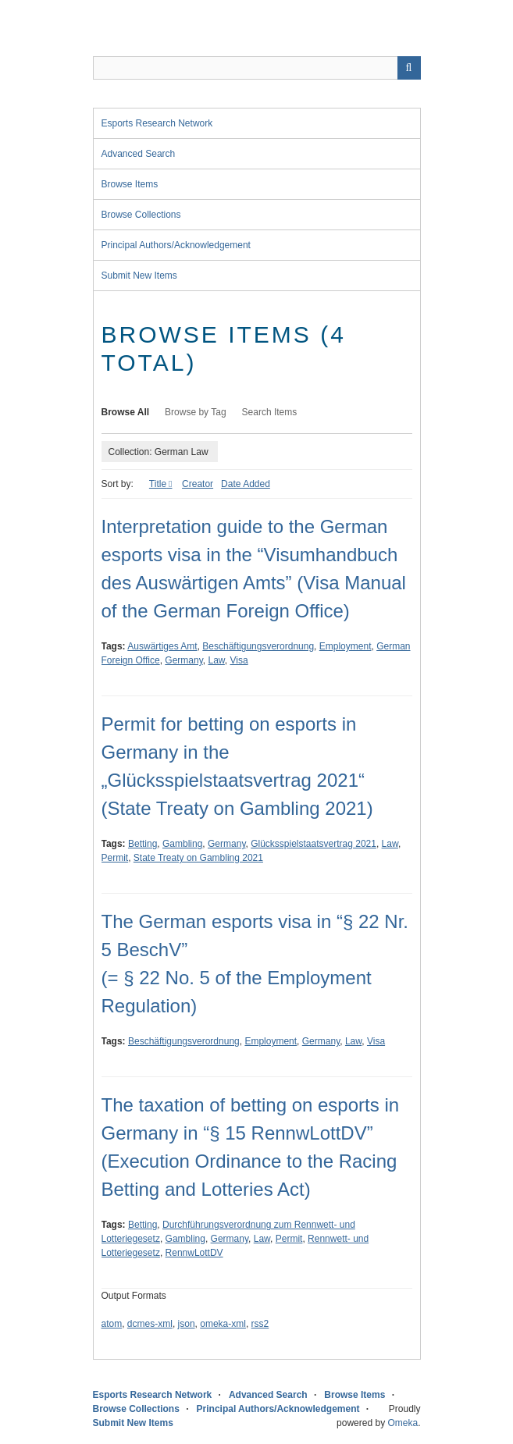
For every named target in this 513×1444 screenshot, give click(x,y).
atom (112, 1323)
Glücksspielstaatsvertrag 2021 (313, 843)
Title (157, 483)
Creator (197, 483)
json (186, 1323)
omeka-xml (223, 1323)
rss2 (260, 1323)
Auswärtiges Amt (162, 646)
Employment (345, 646)
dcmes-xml (150, 1323)
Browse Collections (141, 214)
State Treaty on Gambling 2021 (198, 857)
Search (409, 68)
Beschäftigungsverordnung (258, 646)
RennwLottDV (194, 1252)
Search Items (269, 412)
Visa (239, 660)
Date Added (245, 483)
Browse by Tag (195, 412)
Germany (183, 660)
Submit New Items (139, 275)
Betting (142, 843)
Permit (115, 857)
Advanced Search (139, 153)
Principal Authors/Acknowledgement (176, 245)
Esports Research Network (157, 123)
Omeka (402, 1422)
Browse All (126, 412)
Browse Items (130, 184)
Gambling (182, 843)
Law (216, 660)
